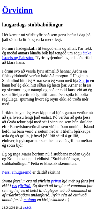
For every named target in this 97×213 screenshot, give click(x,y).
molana (30, 199)
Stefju (84, 80)
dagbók (27, 207)
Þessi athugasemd (16, 172)
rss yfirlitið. (21, 185)
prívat (56, 181)
